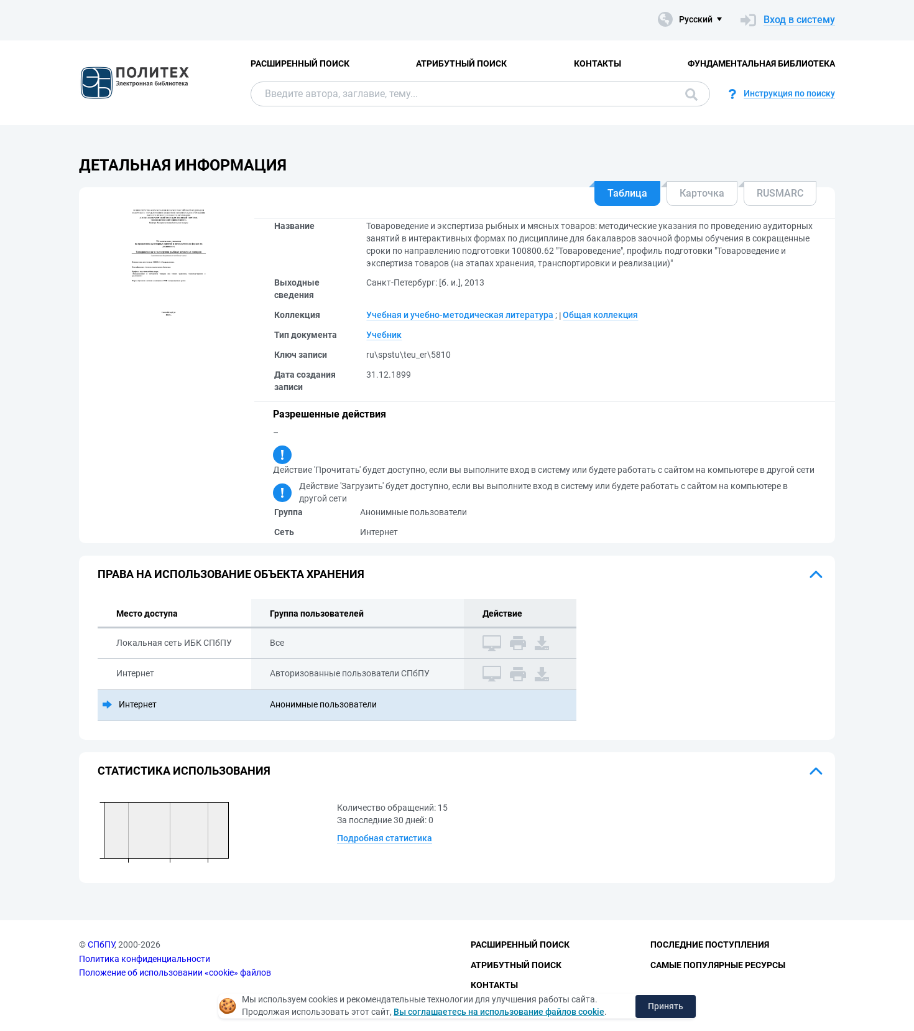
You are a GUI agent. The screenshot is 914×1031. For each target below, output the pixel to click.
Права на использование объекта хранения (231, 574)
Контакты (597, 63)
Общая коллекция (600, 315)
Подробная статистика (384, 838)
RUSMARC (780, 193)
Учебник (384, 335)
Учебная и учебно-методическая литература (459, 315)
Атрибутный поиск (461, 63)
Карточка (702, 193)
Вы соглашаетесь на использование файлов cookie (499, 1012)
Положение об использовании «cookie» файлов (175, 972)
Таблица (627, 193)
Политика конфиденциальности (144, 959)
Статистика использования (184, 770)
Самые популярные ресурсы (717, 965)
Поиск (691, 94)
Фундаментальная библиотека (761, 63)
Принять (665, 1006)
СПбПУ (101, 944)
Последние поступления (709, 944)
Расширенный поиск (300, 63)
